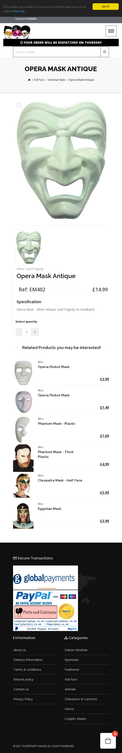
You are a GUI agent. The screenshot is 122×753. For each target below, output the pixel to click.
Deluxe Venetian (76, 650)
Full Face (39, 80)
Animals (70, 689)
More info (19, 11)
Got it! (105, 6)
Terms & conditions (27, 669)
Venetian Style (56, 80)
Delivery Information (28, 660)
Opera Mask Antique (81, 80)
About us (20, 650)
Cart (114, 735)
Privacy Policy (23, 699)
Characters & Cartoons (81, 699)
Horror (69, 709)
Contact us (21, 689)
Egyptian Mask (49, 509)
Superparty (26, 19)
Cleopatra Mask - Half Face (60, 480)
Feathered (72, 669)
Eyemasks (72, 660)
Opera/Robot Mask (53, 367)
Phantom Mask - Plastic (56, 424)
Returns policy (23, 679)
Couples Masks (75, 719)
